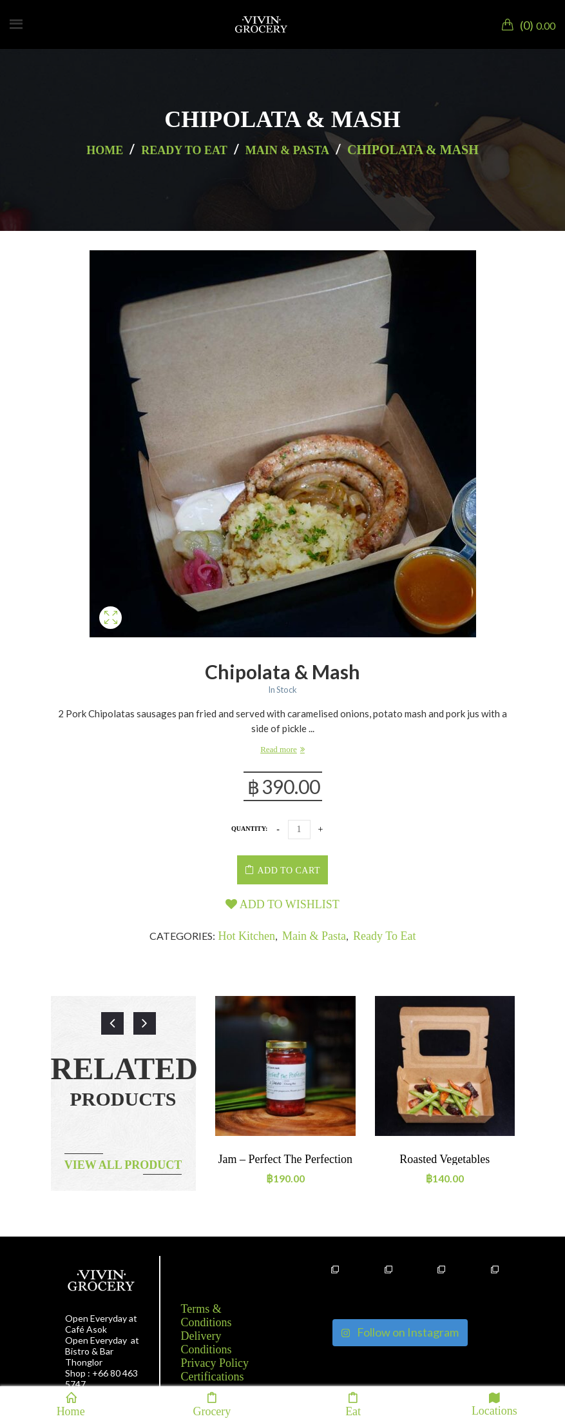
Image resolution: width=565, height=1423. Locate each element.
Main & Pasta (287, 150)
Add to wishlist (282, 904)
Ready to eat (184, 150)
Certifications (212, 1376)
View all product (123, 1165)
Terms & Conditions (206, 1315)
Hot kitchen (246, 936)
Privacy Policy (215, 1363)
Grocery (212, 1404)
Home (104, 150)
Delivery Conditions (206, 1342)
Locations (494, 1404)
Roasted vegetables (444, 1159)
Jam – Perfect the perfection (285, 1159)
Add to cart (289, 870)
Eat (353, 1404)
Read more (278, 749)
